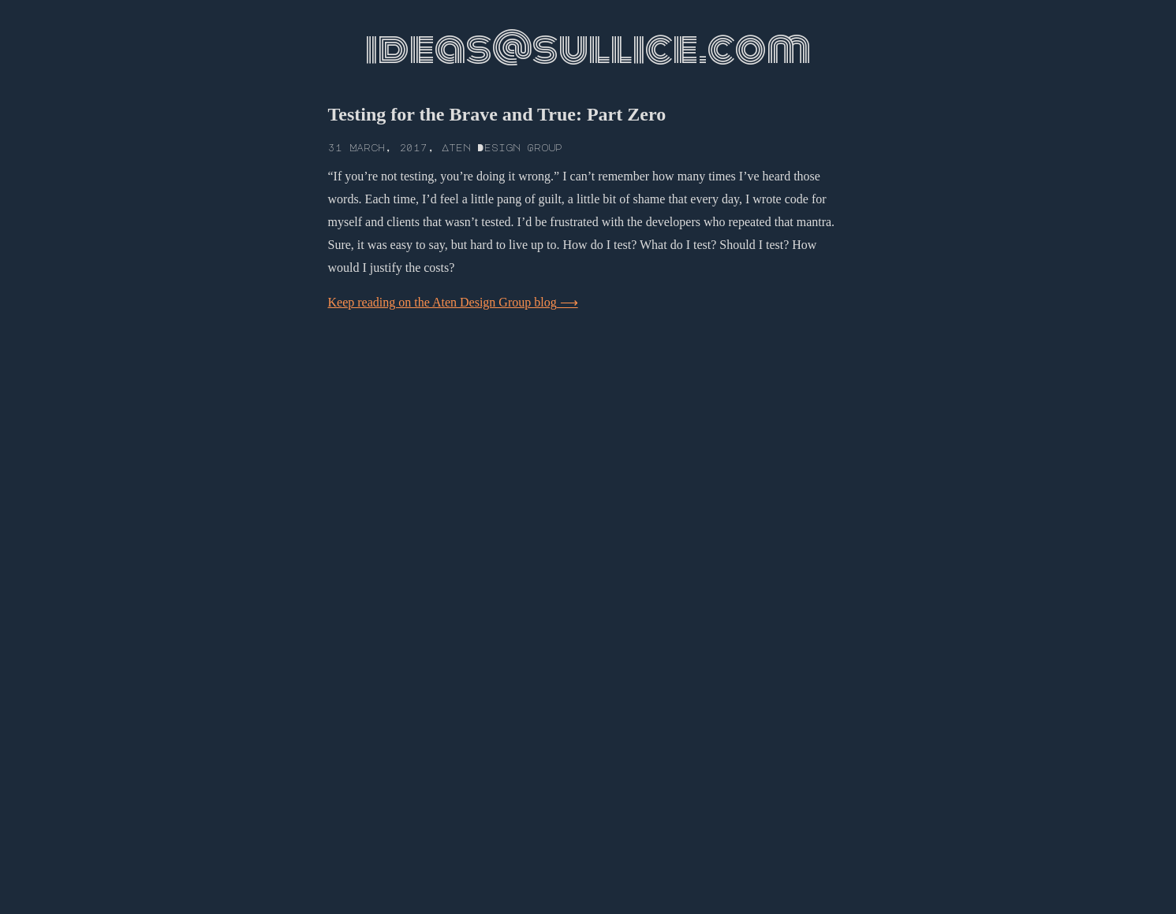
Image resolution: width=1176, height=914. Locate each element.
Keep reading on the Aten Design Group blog (442, 302)
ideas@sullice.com (588, 49)
